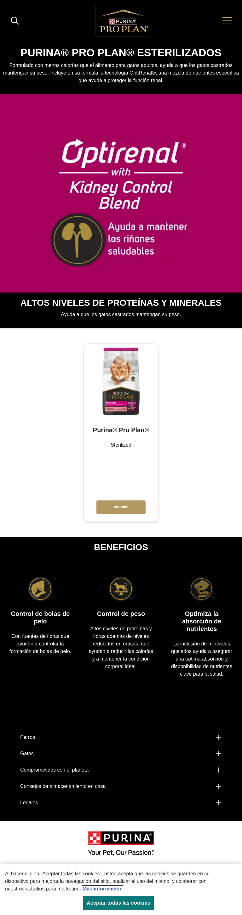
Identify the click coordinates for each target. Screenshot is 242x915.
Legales (29, 802)
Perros (27, 737)
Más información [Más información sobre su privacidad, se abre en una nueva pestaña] (103, 888)
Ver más (121, 507)
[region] (121, 889)
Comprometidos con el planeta (54, 770)
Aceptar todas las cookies (118, 903)
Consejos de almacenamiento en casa (63, 786)
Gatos (27, 753)
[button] (227, 21)
